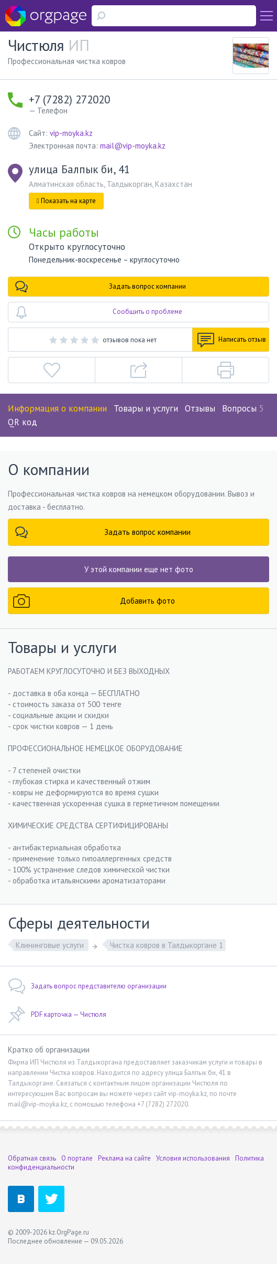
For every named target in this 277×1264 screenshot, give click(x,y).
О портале (77, 1158)
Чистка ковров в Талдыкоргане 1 (166, 945)
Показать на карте (66, 200)
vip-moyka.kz (71, 133)
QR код (22, 422)
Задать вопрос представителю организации (87, 986)
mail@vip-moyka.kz (132, 146)
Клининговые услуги (51, 945)
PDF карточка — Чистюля (57, 1015)
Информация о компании (57, 408)
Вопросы (243, 408)
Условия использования (193, 1158)
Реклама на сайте (124, 1158)
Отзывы (200, 408)
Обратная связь (32, 1158)
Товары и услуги (146, 408)
